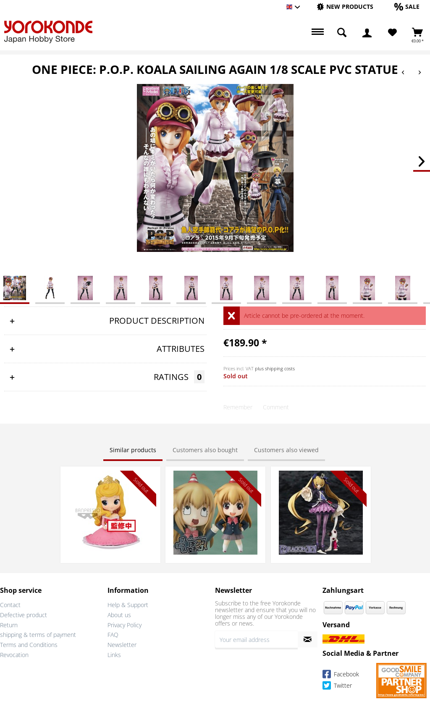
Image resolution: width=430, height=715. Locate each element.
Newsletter (122, 645)
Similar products (133, 450)
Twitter (337, 686)
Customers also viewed (286, 450)
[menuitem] (345, 7)
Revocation (14, 655)
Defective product (23, 615)
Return (9, 625)
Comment (276, 407)
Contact (10, 605)
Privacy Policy (125, 625)
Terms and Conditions (29, 645)
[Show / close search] (341, 32)
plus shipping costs (275, 368)
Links (114, 655)
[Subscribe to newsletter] (307, 639)
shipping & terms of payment (38, 635)
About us (119, 615)
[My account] (367, 32)
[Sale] (407, 6)
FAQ (113, 635)
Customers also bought (205, 450)
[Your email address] (256, 639)
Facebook (340, 675)
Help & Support (128, 605)
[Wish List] (392, 32)
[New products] (345, 6)
